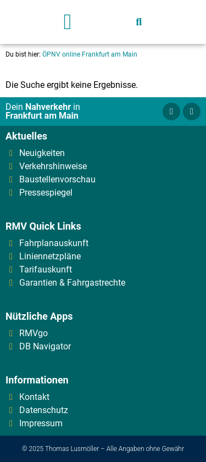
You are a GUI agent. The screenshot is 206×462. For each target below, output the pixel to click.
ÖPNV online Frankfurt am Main (89, 54)
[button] (67, 21)
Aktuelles (26, 136)
